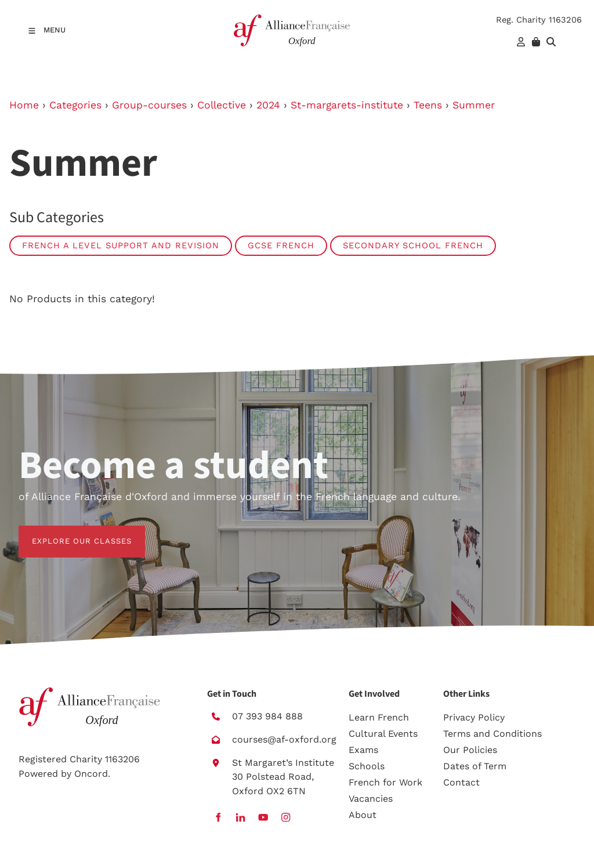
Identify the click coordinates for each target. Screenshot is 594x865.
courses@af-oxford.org (284, 739)
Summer (473, 105)
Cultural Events (383, 733)
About (362, 814)
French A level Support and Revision (120, 245)
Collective (221, 105)
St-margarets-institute (347, 105)
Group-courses (149, 105)
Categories (75, 105)
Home (24, 105)
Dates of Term (474, 766)
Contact (461, 782)
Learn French (379, 717)
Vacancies (371, 798)
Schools (367, 766)
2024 (268, 105)
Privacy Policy (474, 717)
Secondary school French (413, 245)
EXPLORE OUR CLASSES (68, 532)
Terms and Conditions (492, 733)
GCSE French (281, 245)
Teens (428, 105)
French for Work (385, 782)
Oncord (91, 773)
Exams (363, 749)
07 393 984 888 (267, 716)
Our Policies (470, 749)
